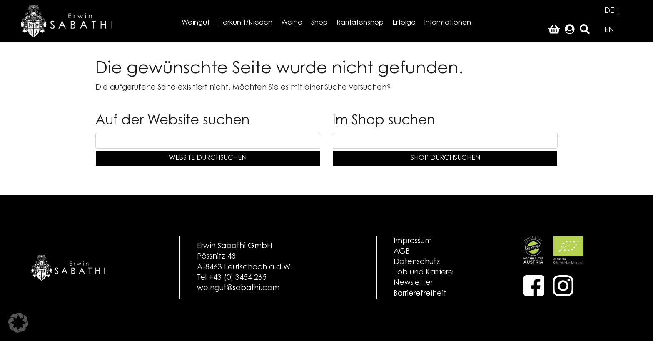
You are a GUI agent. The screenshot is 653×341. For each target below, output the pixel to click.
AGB (402, 252)
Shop (319, 22)
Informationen (447, 22)
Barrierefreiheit (420, 294)
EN (609, 30)
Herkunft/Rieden (245, 22)
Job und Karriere (423, 272)
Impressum (413, 241)
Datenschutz (417, 262)
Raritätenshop (360, 22)
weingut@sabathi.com (238, 288)
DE (609, 11)
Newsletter (413, 283)
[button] (18, 322)
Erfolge (404, 22)
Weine (291, 22)
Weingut (195, 22)
